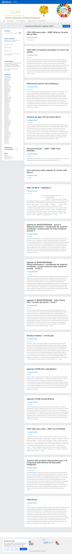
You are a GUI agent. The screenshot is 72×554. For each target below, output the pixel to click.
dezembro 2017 (7, 109)
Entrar (67, 2)
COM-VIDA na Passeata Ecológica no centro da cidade (48, 51)
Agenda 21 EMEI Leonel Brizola (40, 399)
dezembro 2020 (7, 76)
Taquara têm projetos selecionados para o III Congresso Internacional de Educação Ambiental (47, 462)
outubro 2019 (7, 89)
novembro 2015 (7, 133)
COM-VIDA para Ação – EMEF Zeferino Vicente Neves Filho (47, 33)
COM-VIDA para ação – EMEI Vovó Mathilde (46, 429)
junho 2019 (6, 93)
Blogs (14, 2)
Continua (36, 107)
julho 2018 (6, 103)
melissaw (31, 89)
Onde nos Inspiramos (21, 21)
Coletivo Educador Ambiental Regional (36, 14)
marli (30, 505)
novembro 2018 (7, 98)
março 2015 (6, 143)
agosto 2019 (7, 91)
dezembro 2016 (7, 120)
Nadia (30, 156)
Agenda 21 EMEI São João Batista (42, 369)
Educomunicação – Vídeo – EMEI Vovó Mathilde (43, 149)
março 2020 (6, 85)
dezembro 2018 (7, 97)
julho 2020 (6, 81)
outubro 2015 (7, 135)
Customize (8, 549)
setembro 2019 (7, 90)
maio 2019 (6, 94)
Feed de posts (7, 156)
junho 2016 (6, 127)
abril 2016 (6, 130)
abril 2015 (6, 142)
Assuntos (66, 26)
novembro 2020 (7, 77)
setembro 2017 (7, 112)
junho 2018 (6, 104)
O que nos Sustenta (32, 21)
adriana (30, 177)
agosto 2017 (7, 113)
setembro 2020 (7, 79)
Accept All (23, 549)
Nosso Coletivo (10, 21)
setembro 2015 (7, 136)
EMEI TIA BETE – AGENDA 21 (39, 188)
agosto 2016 (7, 125)
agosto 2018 (7, 102)
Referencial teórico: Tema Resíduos (42, 83)
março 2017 (6, 119)
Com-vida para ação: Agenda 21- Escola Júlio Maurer (47, 171)
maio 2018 (6, 105)
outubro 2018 (7, 99)
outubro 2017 (7, 111)
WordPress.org (7, 158)
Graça (30, 57)
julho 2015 (6, 138)
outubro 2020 (7, 78)
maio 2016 (6, 129)
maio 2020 (6, 84)
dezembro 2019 (7, 86)
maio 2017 (6, 117)
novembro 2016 (7, 122)
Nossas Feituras (43, 21)
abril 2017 (6, 118)
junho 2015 (6, 139)
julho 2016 (6, 126)
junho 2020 (6, 83)
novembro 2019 (7, 87)
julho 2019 (6, 92)
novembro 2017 (7, 110)
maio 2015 (6, 140)
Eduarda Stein (31, 40)
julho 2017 (6, 114)
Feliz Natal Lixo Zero (8, 44)
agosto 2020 (7, 80)
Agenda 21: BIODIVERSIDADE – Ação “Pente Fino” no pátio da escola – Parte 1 (46, 301)
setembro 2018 (7, 100)
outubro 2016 (7, 123)
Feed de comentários (8, 157)
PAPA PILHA (32, 500)
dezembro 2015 (7, 132)
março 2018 (6, 107)
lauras (30, 374)
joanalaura (31, 341)
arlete (30, 404)
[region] (15, 545)
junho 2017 (6, 116)
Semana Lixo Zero (8, 50)
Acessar (6, 155)
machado (30, 193)
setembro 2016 (7, 124)
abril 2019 (6, 96)
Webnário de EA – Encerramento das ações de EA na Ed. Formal (12, 41)
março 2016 (6, 131)
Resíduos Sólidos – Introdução (40, 335)
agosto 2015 (7, 137)
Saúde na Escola (7, 47)
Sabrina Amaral (32, 470)
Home (4, 21)
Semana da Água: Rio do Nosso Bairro (44, 117)
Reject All (16, 549)
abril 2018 (6, 106)
